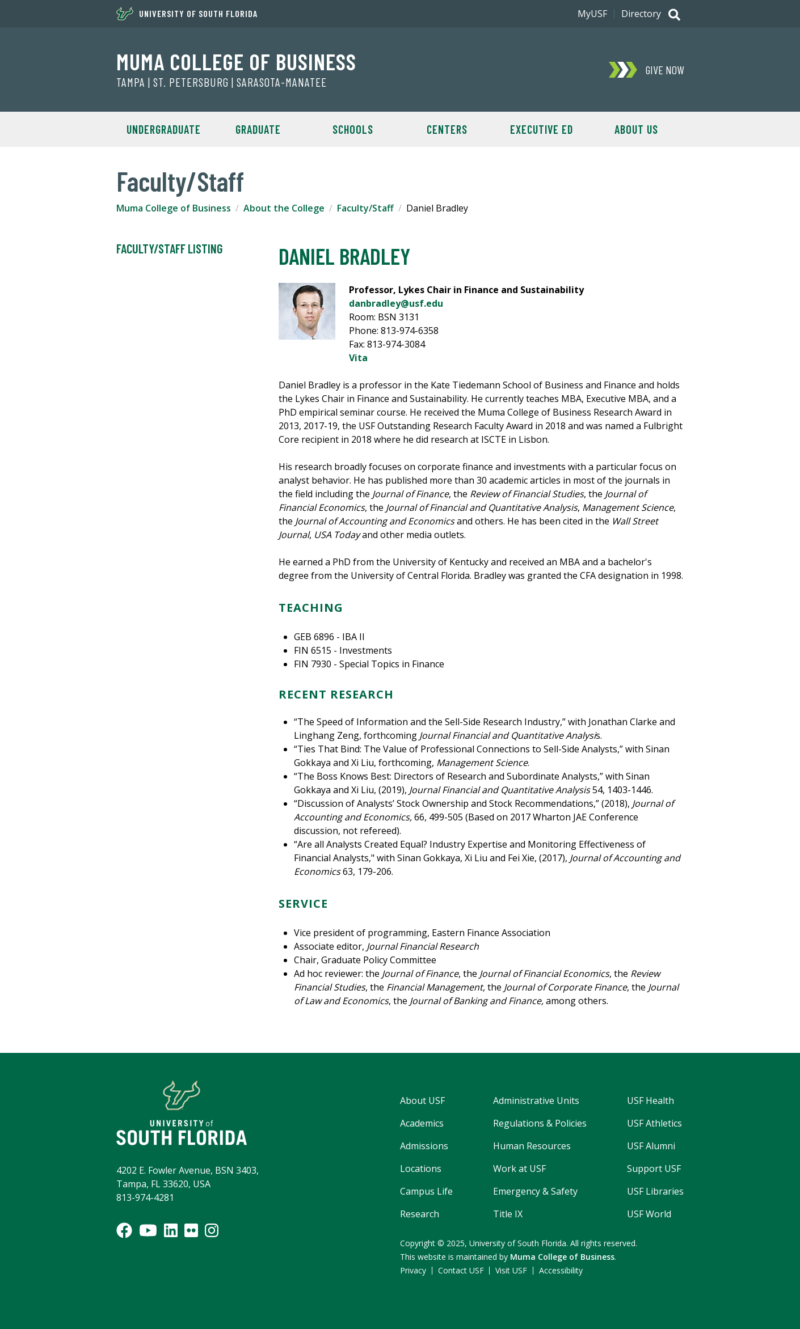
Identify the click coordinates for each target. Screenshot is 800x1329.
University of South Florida (187, 13)
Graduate (258, 129)
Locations (420, 1168)
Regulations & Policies (540, 1123)
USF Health (650, 1100)
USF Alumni (651, 1146)
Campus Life (426, 1191)
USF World (649, 1214)
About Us (636, 129)
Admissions (424, 1146)
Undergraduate (164, 129)
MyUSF (592, 13)
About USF (422, 1100)
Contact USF (461, 1270)
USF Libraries (655, 1191)
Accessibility (561, 1270)
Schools (352, 129)
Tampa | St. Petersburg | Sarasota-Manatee (221, 82)
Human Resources (532, 1146)
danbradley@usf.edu (396, 303)
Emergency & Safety (535, 1191)
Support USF (654, 1168)
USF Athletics (654, 1123)
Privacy (413, 1270)
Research (419, 1214)
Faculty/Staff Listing (169, 249)
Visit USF (511, 1270)
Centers (447, 129)
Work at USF (519, 1168)
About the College (284, 208)
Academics (422, 1123)
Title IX (508, 1214)
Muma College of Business (236, 61)
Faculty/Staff (365, 208)
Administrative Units (536, 1100)
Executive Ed (541, 129)
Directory (641, 13)
